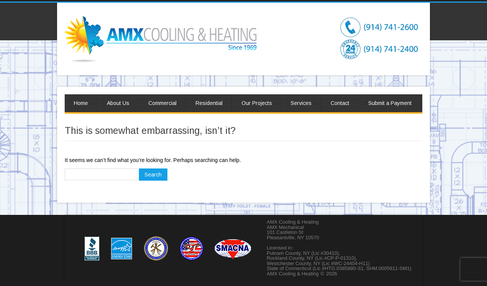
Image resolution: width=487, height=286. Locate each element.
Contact (340, 103)
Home (81, 103)
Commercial (162, 103)
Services (301, 103)
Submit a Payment (390, 103)
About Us (118, 103)
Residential (209, 103)
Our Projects (257, 103)
